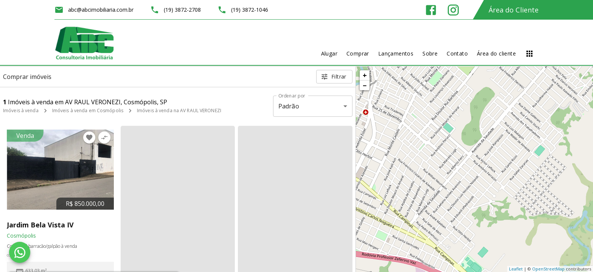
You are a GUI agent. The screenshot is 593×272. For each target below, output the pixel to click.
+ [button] (365, 75)
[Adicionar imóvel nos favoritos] (89, 137)
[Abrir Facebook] (431, 10)
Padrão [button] (288, 106)
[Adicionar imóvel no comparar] (104, 137)
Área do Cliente (514, 9)
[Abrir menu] (529, 54)
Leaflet (516, 269)
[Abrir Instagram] (453, 10)
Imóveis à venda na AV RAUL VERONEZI (179, 110)
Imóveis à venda (21, 110)
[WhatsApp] (19, 252)
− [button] (364, 85)
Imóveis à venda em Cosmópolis (87, 110)
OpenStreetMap (548, 269)
